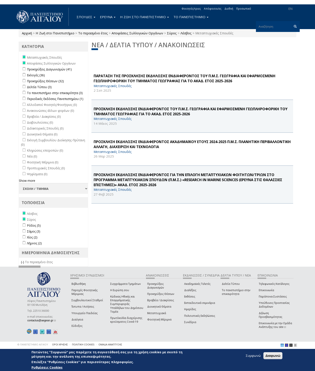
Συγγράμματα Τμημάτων (125, 284)
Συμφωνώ (253, 355)
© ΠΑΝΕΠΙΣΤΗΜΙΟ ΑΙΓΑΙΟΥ (33, 344)
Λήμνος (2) (34, 243)
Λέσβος (186, 33)
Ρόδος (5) (34, 225)
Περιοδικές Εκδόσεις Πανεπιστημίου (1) (55, 99)
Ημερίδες (190, 309)
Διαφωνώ (272, 355)
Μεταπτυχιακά (156, 313)
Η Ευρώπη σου (119, 290)
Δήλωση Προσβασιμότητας (270, 315)
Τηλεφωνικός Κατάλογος (274, 284)
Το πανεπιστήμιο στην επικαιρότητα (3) (55, 93)
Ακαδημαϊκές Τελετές (197, 284)
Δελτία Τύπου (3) (39, 87)
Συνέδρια (190, 322)
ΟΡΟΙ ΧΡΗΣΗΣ (60, 344)
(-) (23, 262)
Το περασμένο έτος (93, 33)
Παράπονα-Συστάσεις (273, 296)
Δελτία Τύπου (231, 284)
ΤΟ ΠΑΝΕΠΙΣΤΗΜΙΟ (190, 17)
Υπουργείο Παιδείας (85, 313)
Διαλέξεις (190, 290)
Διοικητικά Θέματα (159, 306)
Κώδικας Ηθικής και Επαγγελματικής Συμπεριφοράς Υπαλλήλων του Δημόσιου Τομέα (126, 304)
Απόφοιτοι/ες (212, 8)
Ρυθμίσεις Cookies (47, 367)
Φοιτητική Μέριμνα (159, 319)
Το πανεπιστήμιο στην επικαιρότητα (236, 292)
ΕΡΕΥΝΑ (108, 17)
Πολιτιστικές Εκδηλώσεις (199, 316)
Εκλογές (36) (36, 75)
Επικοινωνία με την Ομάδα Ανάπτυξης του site (275, 325)
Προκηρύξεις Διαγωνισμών (155, 285)
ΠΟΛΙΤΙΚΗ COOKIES (83, 344)
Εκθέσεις (189, 296)
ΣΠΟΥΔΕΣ (86, 17)
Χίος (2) (32, 237)
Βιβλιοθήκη (79, 284)
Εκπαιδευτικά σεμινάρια (199, 303)
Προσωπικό (243, 8)
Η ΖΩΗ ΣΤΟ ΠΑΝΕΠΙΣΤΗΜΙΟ (144, 17)
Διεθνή (228, 8)
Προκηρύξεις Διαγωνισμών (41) (49, 69)
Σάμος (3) (33, 231)
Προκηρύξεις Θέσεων (160, 294)
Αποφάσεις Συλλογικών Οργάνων (137, 33)
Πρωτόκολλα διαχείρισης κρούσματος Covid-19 (126, 320)
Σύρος (172, 33)
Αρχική (27, 33)
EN (290, 9)
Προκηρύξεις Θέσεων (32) (45, 81)
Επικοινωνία (266, 290)
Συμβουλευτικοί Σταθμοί (87, 300)
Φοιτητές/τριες (191, 8)
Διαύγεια (77, 319)
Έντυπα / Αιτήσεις (83, 306)
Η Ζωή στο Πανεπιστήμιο (55, 33)
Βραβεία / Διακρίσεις (160, 300)
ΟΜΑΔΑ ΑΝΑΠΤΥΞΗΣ (110, 344)
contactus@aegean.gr (41, 320)
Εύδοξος (77, 326)
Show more (27, 180)
